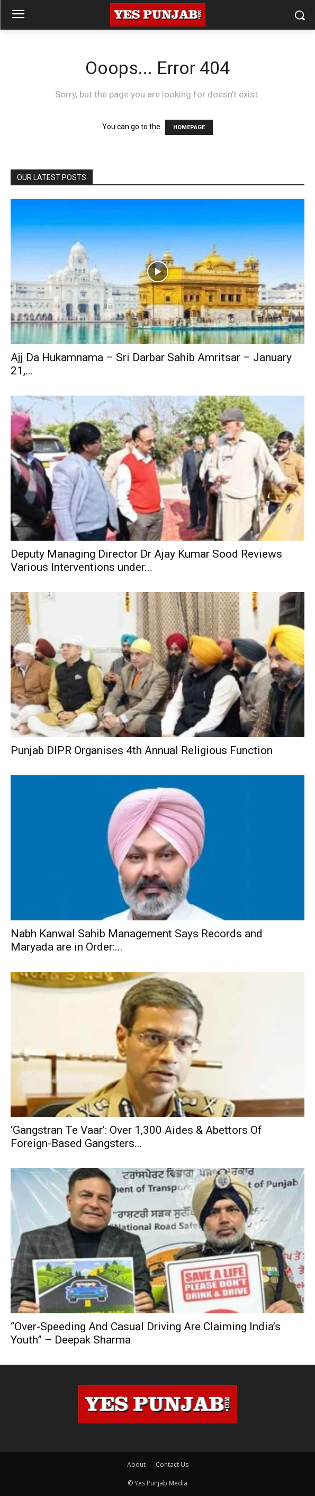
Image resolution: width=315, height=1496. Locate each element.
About (136, 1464)
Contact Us (172, 1464)
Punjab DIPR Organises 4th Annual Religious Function (142, 750)
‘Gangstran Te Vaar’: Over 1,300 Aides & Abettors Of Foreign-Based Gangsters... (136, 1137)
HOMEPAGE (189, 127)
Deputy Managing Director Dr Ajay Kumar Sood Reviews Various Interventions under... (146, 561)
